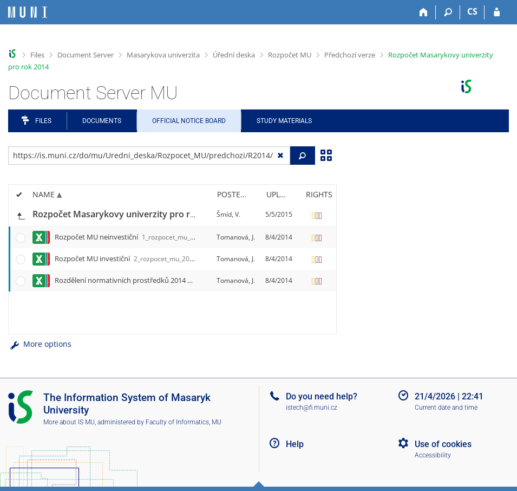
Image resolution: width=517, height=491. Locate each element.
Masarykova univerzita (163, 55)
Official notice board (189, 121)
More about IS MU (69, 422)
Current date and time (446, 407)
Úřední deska (234, 55)
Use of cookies (443, 444)
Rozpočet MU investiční (156, 258)
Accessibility (433, 455)
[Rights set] (317, 214)
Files (37, 55)
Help (295, 444)
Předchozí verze (349, 55)
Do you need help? (321, 396)
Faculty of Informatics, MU (183, 422)
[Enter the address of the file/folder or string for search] (149, 155)
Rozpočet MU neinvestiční (160, 237)
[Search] (448, 12)
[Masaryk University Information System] (27, 12)
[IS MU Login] (497, 12)
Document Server (85, 55)
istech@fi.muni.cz (311, 407)
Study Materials (284, 121)
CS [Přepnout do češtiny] (472, 11)
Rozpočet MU (289, 55)
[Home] (423, 12)
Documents (101, 121)
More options (39, 344)
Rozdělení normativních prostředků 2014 (195, 280)
